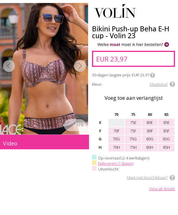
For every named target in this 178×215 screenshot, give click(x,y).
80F (150, 130)
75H (133, 147)
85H (166, 147)
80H (149, 147)
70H (116, 147)
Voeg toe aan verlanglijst (134, 97)
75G (133, 139)
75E (133, 122)
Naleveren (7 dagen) (115, 163)
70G (116, 139)
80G (149, 139)
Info (152, 75)
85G (166, 139)
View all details (162, 189)
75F (133, 130)
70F (116, 130)
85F (166, 130)
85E (166, 122)
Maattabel (159, 84)
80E (150, 122)
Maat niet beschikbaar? (147, 177)
